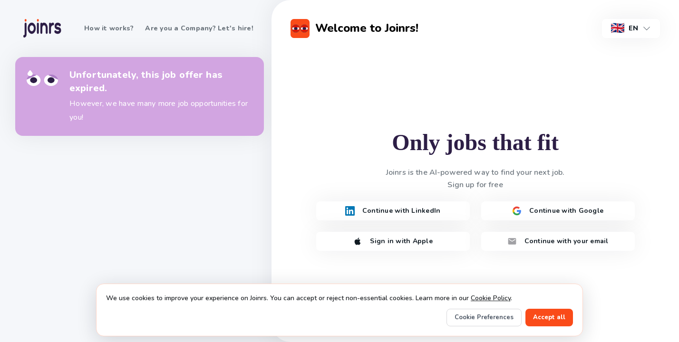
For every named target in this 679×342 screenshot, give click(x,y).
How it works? (109, 28)
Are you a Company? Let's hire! (199, 28)
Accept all (549, 317)
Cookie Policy (491, 298)
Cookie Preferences (484, 317)
